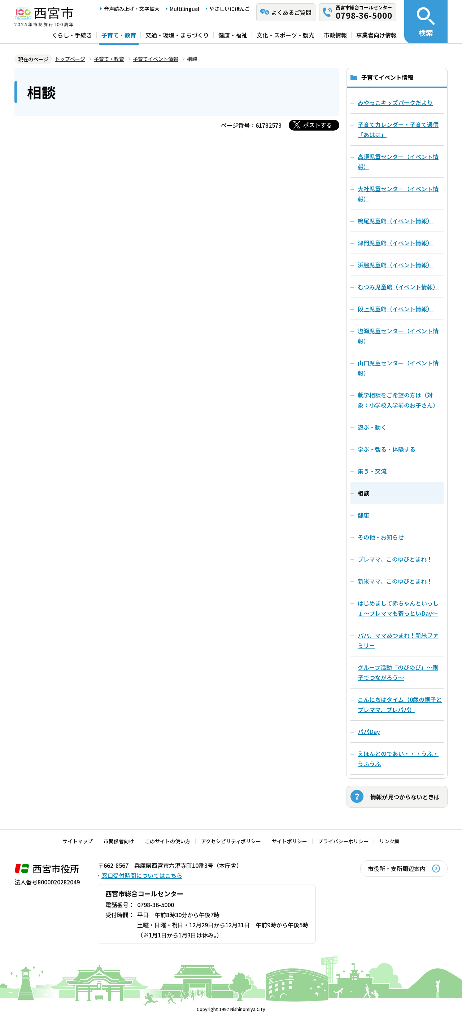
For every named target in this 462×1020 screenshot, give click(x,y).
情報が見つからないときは (405, 796)
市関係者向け (119, 841)
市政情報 (335, 35)
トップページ (70, 58)
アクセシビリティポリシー (231, 841)
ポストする (317, 124)
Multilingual (184, 8)
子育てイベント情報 (155, 58)
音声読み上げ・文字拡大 (132, 8)
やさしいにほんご (229, 8)
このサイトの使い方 (167, 841)
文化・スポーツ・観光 (285, 35)
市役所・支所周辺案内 (397, 868)
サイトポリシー (289, 841)
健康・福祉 (232, 35)
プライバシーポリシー (343, 841)
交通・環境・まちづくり (177, 35)
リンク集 (389, 841)
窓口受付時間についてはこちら (141, 875)
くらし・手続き (72, 35)
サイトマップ (77, 841)
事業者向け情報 (376, 35)
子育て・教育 (118, 35)
